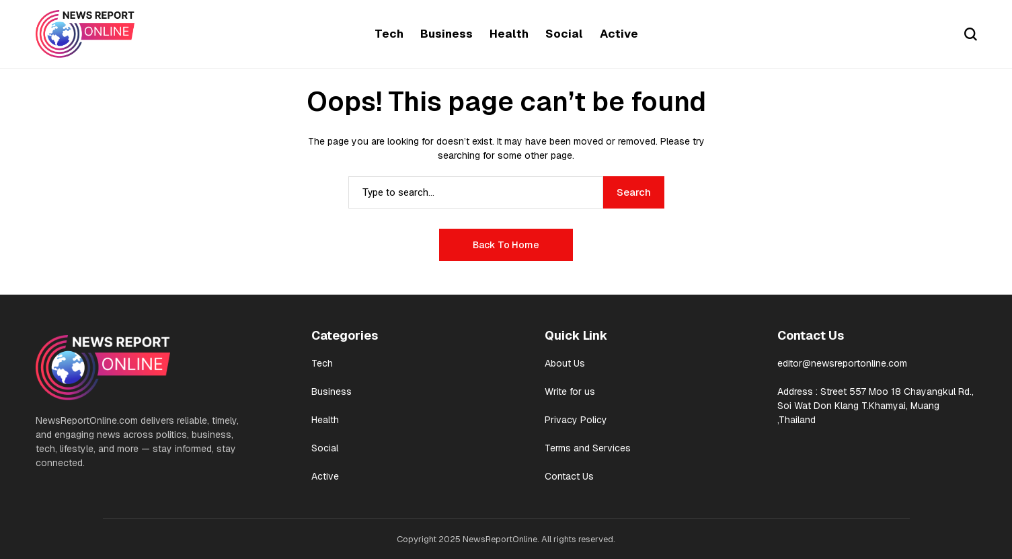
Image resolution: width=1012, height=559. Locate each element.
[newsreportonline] (85, 34)
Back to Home (506, 245)
